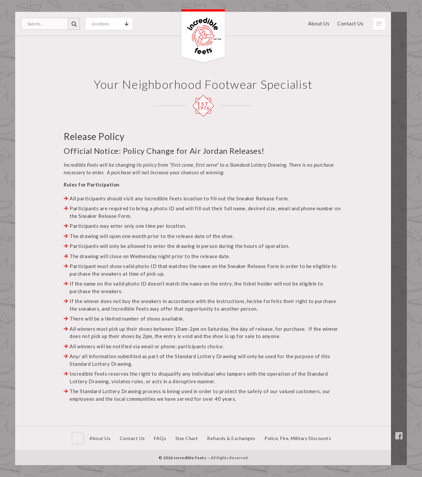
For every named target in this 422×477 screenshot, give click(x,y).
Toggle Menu (379, 24)
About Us (318, 23)
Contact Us (350, 23)
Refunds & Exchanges (231, 438)
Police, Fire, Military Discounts (297, 438)
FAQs (160, 438)
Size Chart (186, 438)
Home (78, 438)
